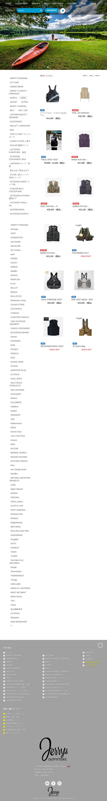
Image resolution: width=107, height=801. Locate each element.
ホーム (8, 653)
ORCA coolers (17, 501)
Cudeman (15, 313)
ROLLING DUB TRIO (20, 531)
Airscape (14, 229)
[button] (47, 67)
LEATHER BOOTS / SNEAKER (18, 115)
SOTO (13, 543)
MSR (13, 444)
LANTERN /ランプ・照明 (19, 164)
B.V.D (13, 284)
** (11, 626)
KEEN (13, 427)
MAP (69, 766)
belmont (14, 275)
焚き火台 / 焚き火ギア (19, 170)
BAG (12, 130)
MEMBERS (52, 10)
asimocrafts (16, 246)
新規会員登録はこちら (14, 723)
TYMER (14, 556)
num (97, 76)
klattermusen (16, 423)
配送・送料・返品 (13, 717)
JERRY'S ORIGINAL (19, 78)
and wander (16, 242)
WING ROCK (16, 596)
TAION (13, 552)
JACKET (13, 102)
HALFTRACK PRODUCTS (16, 384)
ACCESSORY (16, 121)
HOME (8, 3)
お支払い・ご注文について (16, 714)
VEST (23, 98)
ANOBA (14, 258)
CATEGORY (21, 3)
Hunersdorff (16, 394)
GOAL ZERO (16, 379)
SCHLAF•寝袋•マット (19, 145)
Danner (14, 337)
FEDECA (15, 353)
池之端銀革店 (16, 609)
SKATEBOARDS (17, 209)
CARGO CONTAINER (20, 328)
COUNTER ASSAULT (20, 317)
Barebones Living (18, 300)
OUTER (24, 102)
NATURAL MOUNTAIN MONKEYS (20, 479)
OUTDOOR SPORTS (19, 214)
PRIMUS (14, 518)
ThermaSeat (16, 571)
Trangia (14, 580)
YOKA (13, 605)
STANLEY (15, 548)
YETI (13, 601)
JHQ (12, 419)
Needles (14, 474)
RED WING (16, 527)
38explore (15, 617)
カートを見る (91, 665)
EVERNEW (15, 341)
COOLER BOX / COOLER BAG (16, 190)
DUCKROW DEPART (20, 332)
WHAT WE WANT (18, 592)
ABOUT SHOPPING (53, 3)
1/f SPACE (15, 613)
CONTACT (10, 10)
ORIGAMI (15, 497)
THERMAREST (17, 576)
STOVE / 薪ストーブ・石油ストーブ (19, 176)
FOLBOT (14, 349)
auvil (13, 254)
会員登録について (13, 720)
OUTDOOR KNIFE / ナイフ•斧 (19, 183)
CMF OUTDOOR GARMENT (17, 322)
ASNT (13, 233)
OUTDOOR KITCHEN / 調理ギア (19, 197)
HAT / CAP (23, 110)
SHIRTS (13, 98)
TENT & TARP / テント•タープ (20, 135)
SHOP (83, 3)
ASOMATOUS (17, 237)
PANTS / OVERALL (18, 106)
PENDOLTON (17, 514)
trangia (14, 567)
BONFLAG (15, 279)
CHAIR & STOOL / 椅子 (20, 141)
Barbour (14, 292)
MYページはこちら (13, 733)
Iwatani (14, 411)
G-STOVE (15, 374)
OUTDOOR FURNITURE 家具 (17, 150)
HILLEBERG (16, 402)
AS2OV (14, 263)
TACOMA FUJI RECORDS (16, 561)
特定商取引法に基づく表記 (16, 730)
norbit (13, 485)
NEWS (93, 3)
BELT (12, 110)
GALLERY (71, 3)
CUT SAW (14, 82)
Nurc (13, 465)
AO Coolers (16, 250)
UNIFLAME (15, 584)
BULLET (14, 288)
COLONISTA (16, 309)
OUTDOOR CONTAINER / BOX (17, 157)
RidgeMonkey (17, 522)
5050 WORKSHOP (19, 622)
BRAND (36, 3)
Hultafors (14, 406)
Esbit (13, 345)
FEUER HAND (17, 362)
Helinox (14, 398)
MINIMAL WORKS (19, 453)
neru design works (18, 469)
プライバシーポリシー (14, 727)
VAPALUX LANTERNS (20, 588)
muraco (14, 440)
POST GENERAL (18, 510)
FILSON (14, 366)
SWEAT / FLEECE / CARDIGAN (18, 92)
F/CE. (13, 358)
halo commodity (17, 390)
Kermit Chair (16, 432)
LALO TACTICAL (18, 436)
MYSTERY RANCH (19, 461)
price (85, 76)
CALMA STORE (17, 304)
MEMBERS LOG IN (93, 662)
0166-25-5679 (47, 769)
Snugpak (14, 539)
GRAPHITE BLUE (18, 370)
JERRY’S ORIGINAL (20, 225)
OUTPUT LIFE (17, 506)
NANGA (14, 493)
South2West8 (16, 535)
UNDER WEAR (16, 87)
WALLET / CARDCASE (20, 126)
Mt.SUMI (14, 448)
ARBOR (14, 267)
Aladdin (14, 271)
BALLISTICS (16, 296)
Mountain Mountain (19, 457)
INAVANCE (15, 415)
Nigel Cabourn (17, 489)
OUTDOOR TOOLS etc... (18, 204)
